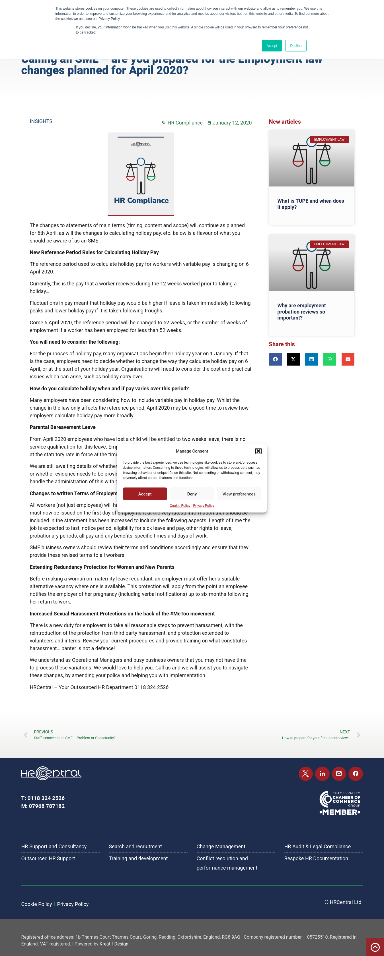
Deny (192, 493)
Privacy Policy (203, 506)
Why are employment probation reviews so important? (302, 311)
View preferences (239, 493)
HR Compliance (185, 123)
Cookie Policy (180, 506)
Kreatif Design (114, 944)
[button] (258, 451)
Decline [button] (295, 46)
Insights (41, 121)
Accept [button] (272, 46)
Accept (145, 493)
